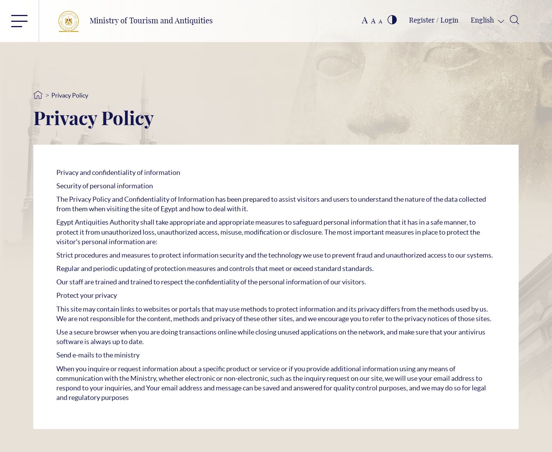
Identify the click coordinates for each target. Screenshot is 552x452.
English (483, 20)
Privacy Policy (69, 95)
